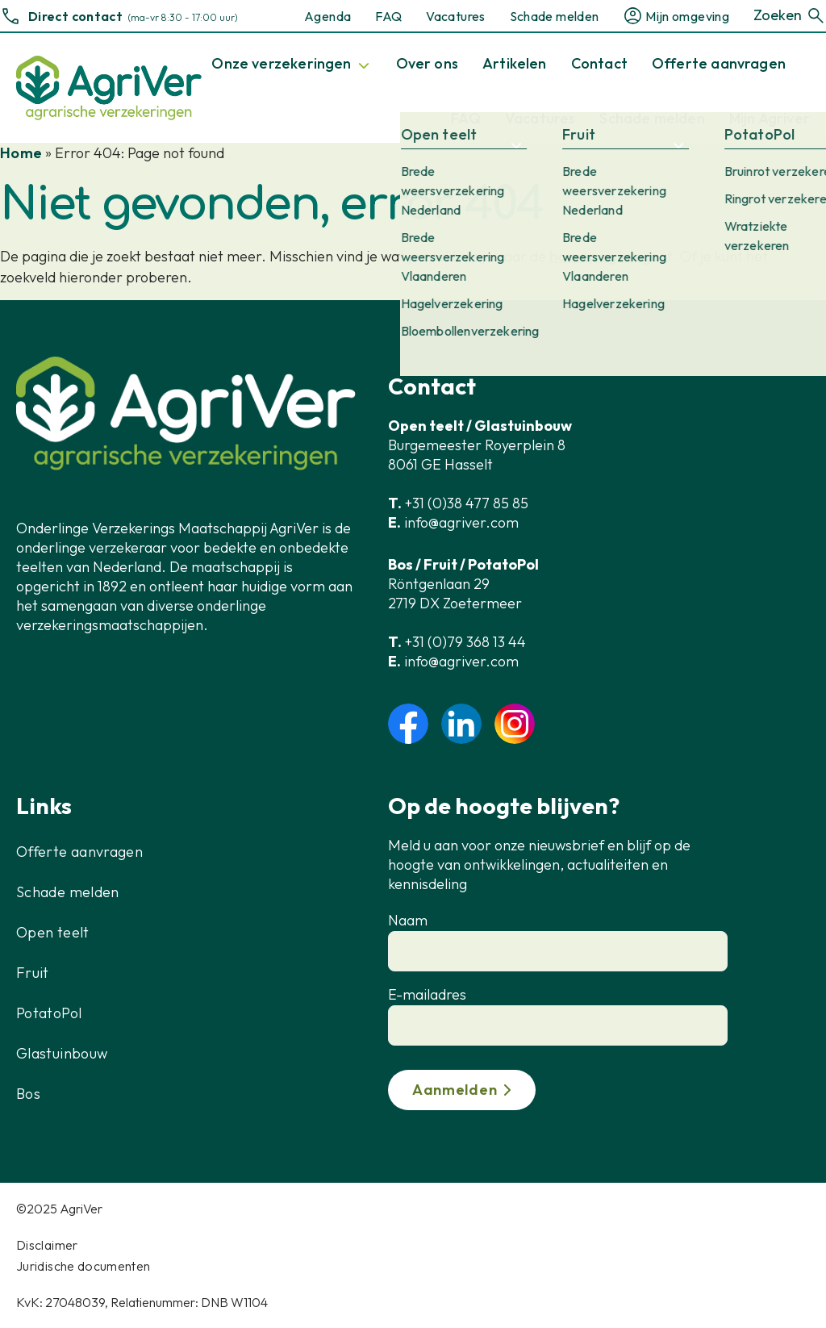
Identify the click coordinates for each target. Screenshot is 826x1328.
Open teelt (53, 932)
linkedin (461, 724)
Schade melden (554, 16)
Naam (408, 920)
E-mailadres (427, 994)
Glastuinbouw (61, 1053)
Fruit (32, 972)
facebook (408, 724)
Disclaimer (47, 1245)
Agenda (327, 16)
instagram (514, 724)
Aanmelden (454, 1089)
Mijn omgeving (687, 16)
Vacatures (455, 16)
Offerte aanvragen (79, 851)
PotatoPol (48, 1013)
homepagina (594, 256)
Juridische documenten (83, 1266)
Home (21, 153)
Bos (28, 1093)
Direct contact (75, 16)
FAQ (388, 16)
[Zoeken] (816, 16)
